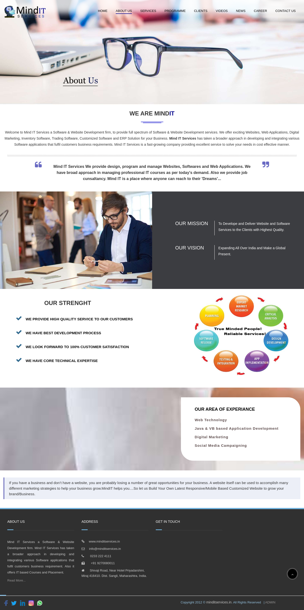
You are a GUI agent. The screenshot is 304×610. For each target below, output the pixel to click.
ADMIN (269, 602)
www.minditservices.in (104, 541)
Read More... (16, 580)
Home (102, 11)
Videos (222, 11)
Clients (200, 11)
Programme (175, 11)
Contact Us (285, 11)
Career (260, 11)
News (241, 11)
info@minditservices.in (105, 549)
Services (148, 11)
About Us (124, 11)
